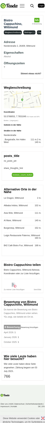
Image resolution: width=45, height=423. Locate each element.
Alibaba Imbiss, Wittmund (16, 205)
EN (43, 406)
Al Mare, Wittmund (12, 220)
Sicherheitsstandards (34, 404)
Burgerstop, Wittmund (14, 228)
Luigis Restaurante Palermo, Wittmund (22, 235)
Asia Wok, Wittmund (13, 213)
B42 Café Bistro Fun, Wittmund (18, 245)
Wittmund (30, 46)
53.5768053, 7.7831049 (15, 116)
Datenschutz (19, 404)
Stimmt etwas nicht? (31, 73)
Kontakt (14, 406)
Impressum (4, 406)
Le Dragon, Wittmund (14, 198)
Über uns (4, 404)
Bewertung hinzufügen (29, 327)
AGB (11, 404)
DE (39, 406)
